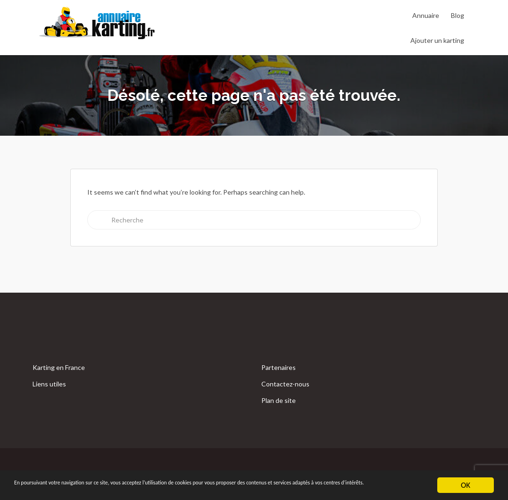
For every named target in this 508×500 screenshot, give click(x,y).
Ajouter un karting (437, 40)
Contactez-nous (285, 384)
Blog (457, 15)
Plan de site (278, 400)
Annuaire (425, 15)
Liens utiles (49, 384)
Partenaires (278, 367)
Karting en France (59, 367)
